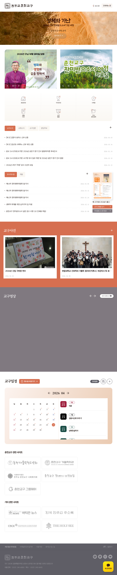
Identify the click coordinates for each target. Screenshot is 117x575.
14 (27, 419)
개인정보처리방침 (10, 532)
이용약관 (39, 532)
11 (53, 414)
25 (53, 425)
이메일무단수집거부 (26, 532)
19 (14, 425)
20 (21, 425)
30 (40, 430)
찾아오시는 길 (50, 532)
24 (47, 425)
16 (40, 419)
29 (34, 430)
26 (14, 430)
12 (14, 419)
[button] (7, 86)
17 (47, 419)
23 (40, 425)
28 (27, 430)
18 (53, 419)
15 (34, 419)
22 (34, 425)
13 (21, 419)
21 (27, 425)
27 (21, 430)
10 (47, 414)
